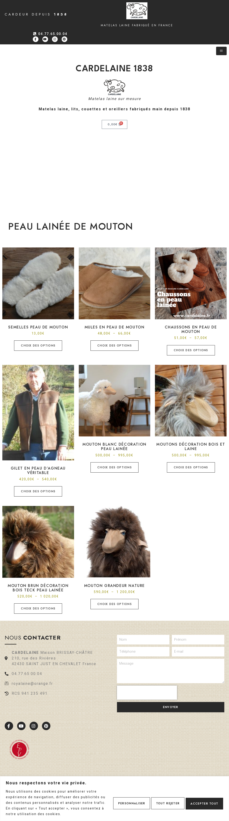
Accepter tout (202, 800)
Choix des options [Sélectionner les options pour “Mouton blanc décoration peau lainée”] (114, 467)
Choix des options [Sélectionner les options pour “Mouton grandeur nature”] (114, 604)
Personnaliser (120, 800)
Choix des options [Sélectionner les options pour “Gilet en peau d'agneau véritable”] (38, 491)
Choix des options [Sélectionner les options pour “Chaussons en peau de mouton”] (191, 350)
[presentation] (147, 693)
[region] (114, 796)
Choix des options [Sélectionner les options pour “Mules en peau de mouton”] (114, 345)
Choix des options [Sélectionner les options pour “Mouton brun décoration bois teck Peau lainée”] (38, 608)
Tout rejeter (161, 800)
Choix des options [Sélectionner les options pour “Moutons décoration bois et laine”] (191, 467)
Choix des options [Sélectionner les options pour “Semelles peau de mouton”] (38, 345)
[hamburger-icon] (221, 51)
